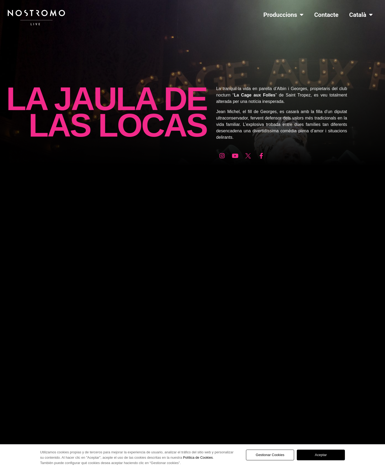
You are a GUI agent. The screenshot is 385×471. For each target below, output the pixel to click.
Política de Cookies (198, 457)
